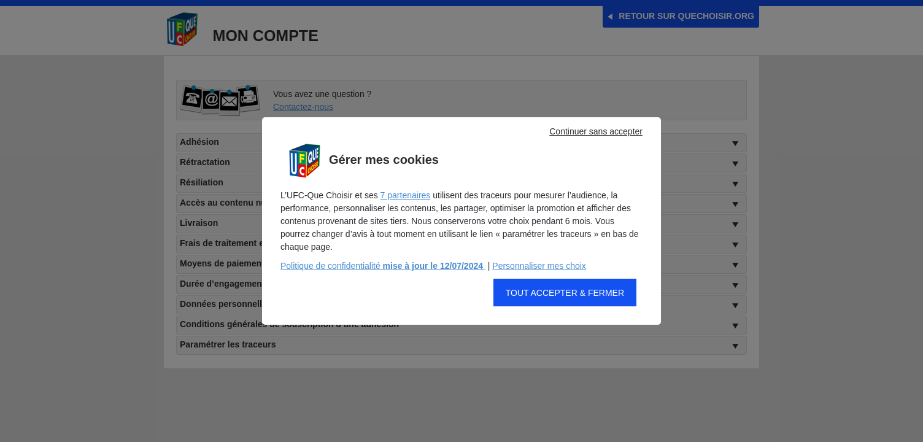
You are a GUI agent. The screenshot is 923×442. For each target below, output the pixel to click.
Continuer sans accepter (596, 141)
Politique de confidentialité (382, 276)
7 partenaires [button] (405, 205)
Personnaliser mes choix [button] (539, 276)
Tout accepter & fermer (565, 303)
